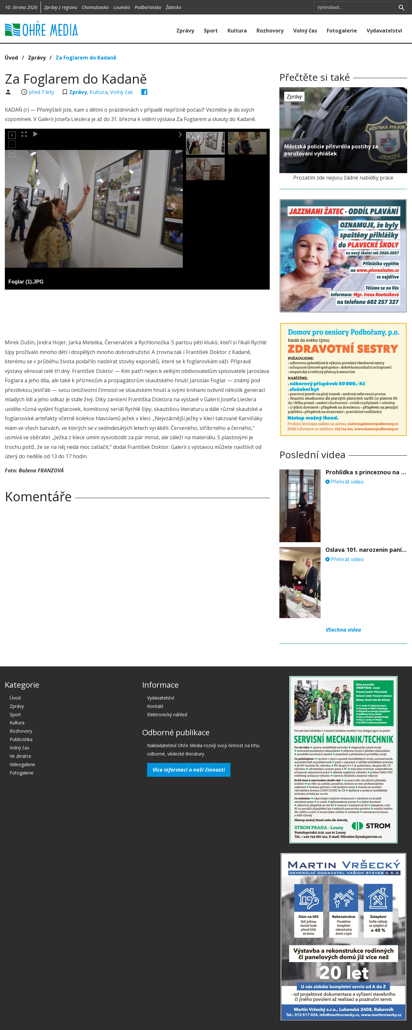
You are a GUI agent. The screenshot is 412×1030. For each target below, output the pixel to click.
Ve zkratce (20, 756)
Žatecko (173, 7)
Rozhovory (270, 30)
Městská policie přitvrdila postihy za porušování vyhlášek (331, 150)
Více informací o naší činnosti (189, 769)
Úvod (11, 57)
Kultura (237, 30)
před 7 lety (41, 92)
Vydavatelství (384, 30)
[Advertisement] (137, 312)
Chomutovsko (95, 7)
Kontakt (155, 706)
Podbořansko (148, 7)
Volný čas (305, 30)
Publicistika (21, 739)
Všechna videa (343, 629)
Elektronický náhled (167, 714)
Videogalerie (22, 764)
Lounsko (121, 7)
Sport (211, 30)
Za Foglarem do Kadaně (86, 57)
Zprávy (185, 30)
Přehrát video (344, 481)
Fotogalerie (342, 30)
